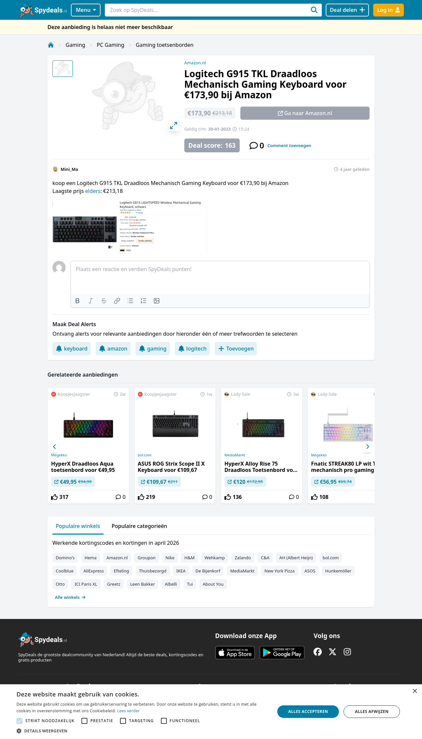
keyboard (71, 348)
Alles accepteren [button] (308, 711)
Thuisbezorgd (152, 571)
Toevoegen (236, 348)
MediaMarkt (235, 455)
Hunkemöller (338, 571)
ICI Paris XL (86, 584)
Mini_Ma (69, 169)
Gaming (75, 44)
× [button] (414, 691)
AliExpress (93, 571)
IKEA (181, 571)
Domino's (65, 558)
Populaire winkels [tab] (78, 526)
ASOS (310, 571)
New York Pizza (279, 571)
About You (213, 584)
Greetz (113, 584)
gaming (152, 348)
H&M (189, 558)
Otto (60, 584)
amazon (113, 348)
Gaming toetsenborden (165, 44)
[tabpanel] (211, 568)
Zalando (243, 558)
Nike (170, 558)
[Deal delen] (347, 10)
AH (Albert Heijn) (296, 558)
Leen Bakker (142, 584)
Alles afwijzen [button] (372, 711)
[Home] (50, 45)
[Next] (367, 446)
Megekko (59, 455)
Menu (86, 10)
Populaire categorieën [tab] (139, 526)
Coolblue (65, 571)
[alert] (211, 711)
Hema (90, 558)
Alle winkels (70, 597)
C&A (265, 558)
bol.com (144, 455)
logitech (192, 348)
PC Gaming (110, 44)
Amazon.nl (195, 62)
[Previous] (55, 446)
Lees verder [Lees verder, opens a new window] (128, 711)
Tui (190, 584)
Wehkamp (214, 558)
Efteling (121, 571)
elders (92, 191)
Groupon (146, 558)
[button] (141, 730)
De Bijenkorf (208, 571)
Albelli (171, 584)
